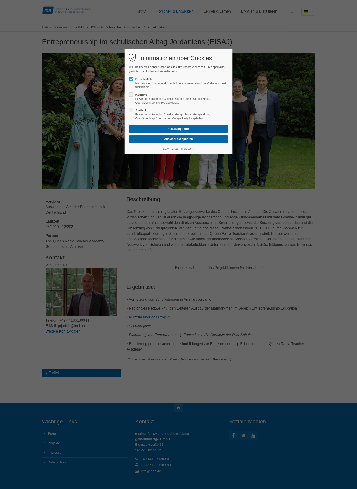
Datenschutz (170, 148)
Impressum (187, 148)
